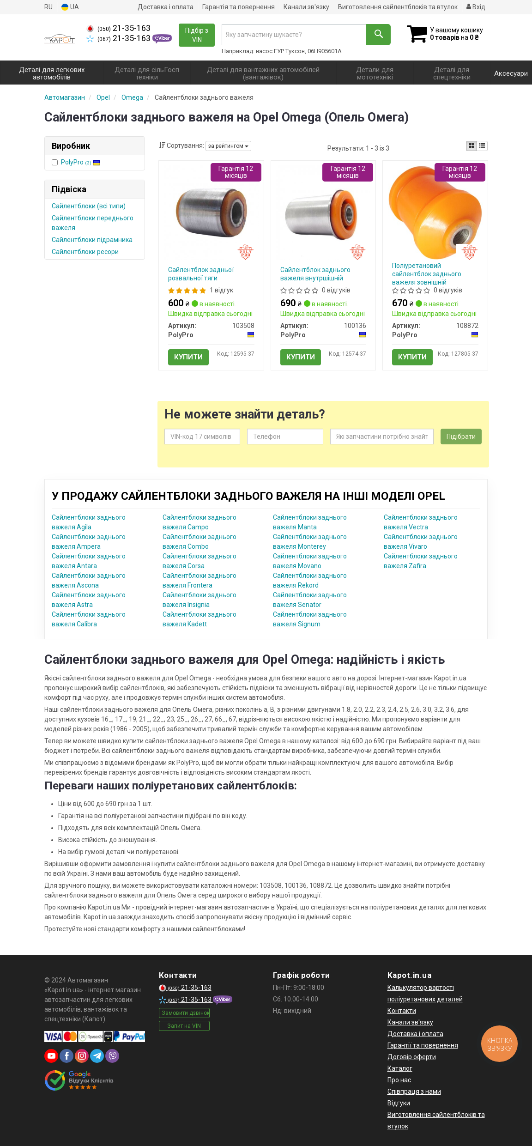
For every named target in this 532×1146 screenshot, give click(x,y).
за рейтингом (228, 146)
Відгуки (398, 1103)
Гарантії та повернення (422, 1045)
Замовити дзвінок (186, 1013)
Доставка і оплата (165, 7)
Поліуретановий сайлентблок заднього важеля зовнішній (426, 274)
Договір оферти (411, 1057)
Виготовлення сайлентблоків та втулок (398, 7)
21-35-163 (118, 28)
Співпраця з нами (414, 1091)
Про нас (399, 1080)
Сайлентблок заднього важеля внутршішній (315, 274)
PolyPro (80, 162)
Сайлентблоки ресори (85, 251)
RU (48, 7)
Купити (188, 357)
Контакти (401, 1010)
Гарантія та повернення (238, 7)
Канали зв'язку (306, 7)
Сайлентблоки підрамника (92, 239)
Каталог (399, 1068)
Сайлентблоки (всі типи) (89, 206)
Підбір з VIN (196, 35)
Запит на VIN (184, 1026)
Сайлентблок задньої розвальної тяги (201, 274)
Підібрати (461, 436)
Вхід (475, 7)
